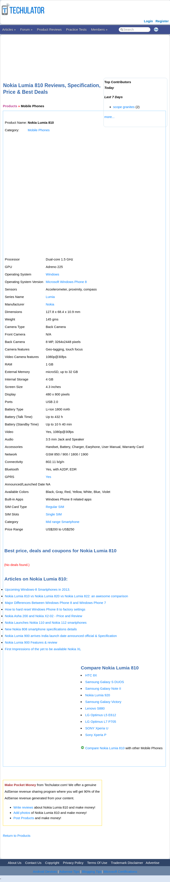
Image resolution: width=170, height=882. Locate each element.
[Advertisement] (83, 51)
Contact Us (33, 863)
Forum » (26, 29)
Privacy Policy (73, 863)
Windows (52, 274)
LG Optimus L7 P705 (100, 721)
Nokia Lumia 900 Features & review (31, 642)
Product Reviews (49, 29)
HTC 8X (91, 675)
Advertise (152, 863)
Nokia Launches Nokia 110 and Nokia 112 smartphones (46, 622)
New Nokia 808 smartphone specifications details (41, 629)
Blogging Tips (92, 871)
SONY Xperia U (96, 728)
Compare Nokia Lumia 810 (104, 748)
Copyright (52, 863)
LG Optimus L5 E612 (100, 715)
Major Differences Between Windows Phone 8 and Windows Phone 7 (55, 603)
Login (148, 21)
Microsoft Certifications (120, 871)
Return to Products (16, 835)
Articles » (9, 29)
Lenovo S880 (95, 708)
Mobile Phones (39, 130)
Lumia (50, 297)
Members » (99, 29)
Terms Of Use (97, 863)
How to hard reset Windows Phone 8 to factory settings (45, 609)
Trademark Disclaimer (127, 863)
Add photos (21, 813)
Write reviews (23, 807)
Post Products (23, 818)
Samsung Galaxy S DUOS (104, 682)
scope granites (124, 107)
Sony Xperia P (95, 735)
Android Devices (45, 871)
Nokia (50, 304)
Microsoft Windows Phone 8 (66, 282)
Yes (48, 477)
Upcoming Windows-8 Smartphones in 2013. (37, 589)
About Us (15, 863)
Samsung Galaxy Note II (103, 688)
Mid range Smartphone (62, 522)
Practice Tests (76, 29)
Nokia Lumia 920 (97, 695)
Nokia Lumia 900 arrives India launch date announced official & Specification (61, 636)
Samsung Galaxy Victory (103, 702)
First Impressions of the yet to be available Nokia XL (43, 649)
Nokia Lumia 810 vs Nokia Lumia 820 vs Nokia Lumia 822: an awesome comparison (66, 596)
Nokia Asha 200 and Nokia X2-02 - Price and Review (43, 616)
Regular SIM (55, 507)
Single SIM (54, 514)
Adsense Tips (69, 871)
